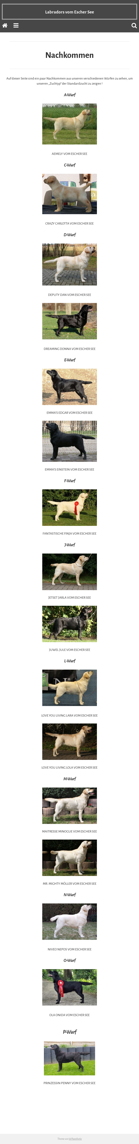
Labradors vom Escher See (69, 12)
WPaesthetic (75, 1138)
